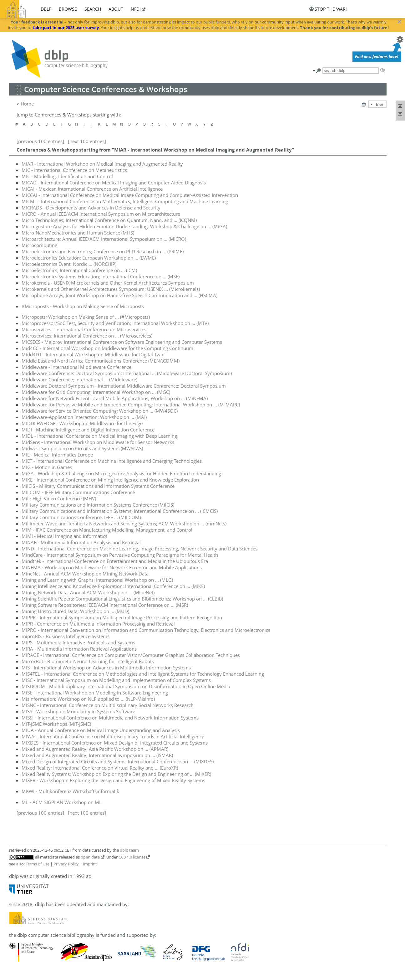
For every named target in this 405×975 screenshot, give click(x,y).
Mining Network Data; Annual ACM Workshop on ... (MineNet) (88, 592)
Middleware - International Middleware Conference (76, 367)
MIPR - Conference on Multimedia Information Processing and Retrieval (98, 624)
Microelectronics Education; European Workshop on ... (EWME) (89, 258)
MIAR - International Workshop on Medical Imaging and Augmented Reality (102, 164)
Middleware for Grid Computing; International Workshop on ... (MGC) (96, 392)
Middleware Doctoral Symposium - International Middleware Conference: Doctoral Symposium (124, 386)
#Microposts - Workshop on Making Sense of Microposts (83, 306)
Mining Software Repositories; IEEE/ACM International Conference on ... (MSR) (105, 605)
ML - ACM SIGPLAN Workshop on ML (62, 802)
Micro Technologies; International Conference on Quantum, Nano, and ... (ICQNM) (109, 220)
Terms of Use (37, 864)
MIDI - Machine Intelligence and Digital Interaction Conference (88, 429)
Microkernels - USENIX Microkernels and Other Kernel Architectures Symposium (108, 283)
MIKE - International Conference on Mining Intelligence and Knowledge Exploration (110, 480)
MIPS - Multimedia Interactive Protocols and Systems (78, 642)
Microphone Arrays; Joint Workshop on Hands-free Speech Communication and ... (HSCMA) (119, 295)
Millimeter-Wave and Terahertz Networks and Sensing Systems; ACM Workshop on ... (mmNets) (124, 523)
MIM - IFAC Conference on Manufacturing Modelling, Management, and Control (107, 530)
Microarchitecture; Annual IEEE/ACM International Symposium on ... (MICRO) (104, 239)
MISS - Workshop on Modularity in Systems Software (78, 711)
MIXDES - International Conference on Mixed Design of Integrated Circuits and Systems (115, 743)
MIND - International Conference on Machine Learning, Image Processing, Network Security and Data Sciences (139, 548)
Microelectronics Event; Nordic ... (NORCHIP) (69, 264)
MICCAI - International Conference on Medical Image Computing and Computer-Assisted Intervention (130, 195)
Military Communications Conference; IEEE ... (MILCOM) (81, 517)
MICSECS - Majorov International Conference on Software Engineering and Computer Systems (122, 342)
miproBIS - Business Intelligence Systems (65, 636)
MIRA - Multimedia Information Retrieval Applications (79, 649)
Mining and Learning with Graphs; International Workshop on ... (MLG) (97, 580)
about (116, 9)
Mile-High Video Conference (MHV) (59, 498)
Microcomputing (39, 245)
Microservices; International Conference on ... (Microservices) (87, 336)
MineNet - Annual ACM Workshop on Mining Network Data (85, 573)
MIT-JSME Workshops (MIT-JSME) (56, 724)
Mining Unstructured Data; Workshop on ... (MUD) (75, 611)
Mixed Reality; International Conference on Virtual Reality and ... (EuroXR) (100, 768)
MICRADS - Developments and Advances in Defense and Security (91, 207)
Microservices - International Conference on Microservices (84, 329)
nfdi (136, 9)
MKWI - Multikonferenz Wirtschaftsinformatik (70, 791)
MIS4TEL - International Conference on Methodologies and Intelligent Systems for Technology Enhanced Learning (143, 674)
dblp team (129, 850)
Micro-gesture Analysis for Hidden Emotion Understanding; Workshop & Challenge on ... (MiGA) (124, 226)
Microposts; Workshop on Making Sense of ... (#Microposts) (86, 317)
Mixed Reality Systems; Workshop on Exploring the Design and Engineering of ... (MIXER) (116, 774)
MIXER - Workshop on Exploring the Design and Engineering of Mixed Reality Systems (113, 780)
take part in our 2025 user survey (66, 27)
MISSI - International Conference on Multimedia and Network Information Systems (110, 717)
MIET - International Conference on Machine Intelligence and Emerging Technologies (112, 461)
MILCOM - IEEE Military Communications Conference (78, 492)
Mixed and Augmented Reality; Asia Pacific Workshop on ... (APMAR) (95, 749)
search (92, 9)
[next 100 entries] (87, 141)
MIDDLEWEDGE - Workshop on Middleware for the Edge (82, 423)
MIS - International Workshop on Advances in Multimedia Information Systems (106, 667)
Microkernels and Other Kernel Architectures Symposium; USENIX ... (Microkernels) (111, 289)
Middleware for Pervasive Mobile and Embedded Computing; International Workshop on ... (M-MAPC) (131, 404)
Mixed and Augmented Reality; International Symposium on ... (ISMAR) (97, 755)
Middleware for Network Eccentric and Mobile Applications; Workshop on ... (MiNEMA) (115, 398)
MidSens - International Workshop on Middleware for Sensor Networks (98, 442)
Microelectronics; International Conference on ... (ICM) (79, 270)
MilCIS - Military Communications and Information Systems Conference (98, 486)
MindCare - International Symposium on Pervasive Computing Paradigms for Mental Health (120, 555)
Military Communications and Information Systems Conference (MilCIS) (98, 505)
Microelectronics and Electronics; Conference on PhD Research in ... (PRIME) (103, 251)
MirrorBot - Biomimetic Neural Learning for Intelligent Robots (88, 661)
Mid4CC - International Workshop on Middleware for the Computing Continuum (107, 348)
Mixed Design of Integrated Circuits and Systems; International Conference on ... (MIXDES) (118, 761)
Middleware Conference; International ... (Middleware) (79, 379)
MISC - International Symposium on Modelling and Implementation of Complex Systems (116, 680)
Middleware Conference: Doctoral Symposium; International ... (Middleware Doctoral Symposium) (127, 373)
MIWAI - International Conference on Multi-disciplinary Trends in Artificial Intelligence (113, 736)
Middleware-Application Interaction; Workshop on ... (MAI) (84, 417)
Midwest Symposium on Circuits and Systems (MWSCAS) (82, 448)
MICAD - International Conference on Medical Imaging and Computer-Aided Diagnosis (114, 182)
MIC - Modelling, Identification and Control (67, 176)
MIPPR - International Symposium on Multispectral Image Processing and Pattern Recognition (122, 617)
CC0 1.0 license (132, 857)
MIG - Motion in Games (47, 467)
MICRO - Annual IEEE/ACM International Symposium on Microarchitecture (101, 214)
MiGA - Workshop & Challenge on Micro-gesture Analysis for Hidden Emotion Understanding (121, 473)
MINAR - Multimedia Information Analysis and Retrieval (81, 542)
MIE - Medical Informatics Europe (57, 454)
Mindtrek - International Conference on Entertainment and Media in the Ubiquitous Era (115, 561)
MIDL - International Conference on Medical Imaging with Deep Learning (99, 436)
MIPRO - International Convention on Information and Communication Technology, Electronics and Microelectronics (146, 630)
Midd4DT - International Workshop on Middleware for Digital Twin (93, 354)
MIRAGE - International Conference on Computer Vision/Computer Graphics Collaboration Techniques (131, 655)
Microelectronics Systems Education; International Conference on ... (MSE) (101, 276)
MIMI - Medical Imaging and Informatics (64, 536)
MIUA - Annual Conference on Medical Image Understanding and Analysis (101, 730)
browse (68, 9)
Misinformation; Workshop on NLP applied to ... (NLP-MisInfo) (88, 699)
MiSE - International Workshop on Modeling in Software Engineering (95, 692)
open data (90, 857)
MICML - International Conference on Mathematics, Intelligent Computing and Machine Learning (125, 201)
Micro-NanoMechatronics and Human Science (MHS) (78, 233)
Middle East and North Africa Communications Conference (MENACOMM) (101, 361)
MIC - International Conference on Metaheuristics (74, 170)
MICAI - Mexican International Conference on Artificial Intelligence (92, 189)
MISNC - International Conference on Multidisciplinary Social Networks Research (108, 705)
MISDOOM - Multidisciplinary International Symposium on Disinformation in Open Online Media (126, 686)
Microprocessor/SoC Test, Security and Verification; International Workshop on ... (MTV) (115, 323)
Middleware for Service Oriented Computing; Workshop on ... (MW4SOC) (100, 411)
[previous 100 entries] (40, 141)
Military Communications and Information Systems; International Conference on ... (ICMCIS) (120, 511)
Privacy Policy (66, 864)
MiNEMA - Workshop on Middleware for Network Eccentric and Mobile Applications (112, 567)
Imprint (90, 864)
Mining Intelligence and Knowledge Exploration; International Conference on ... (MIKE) (113, 586)
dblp (46, 9)
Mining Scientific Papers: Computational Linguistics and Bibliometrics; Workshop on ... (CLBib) (122, 599)
